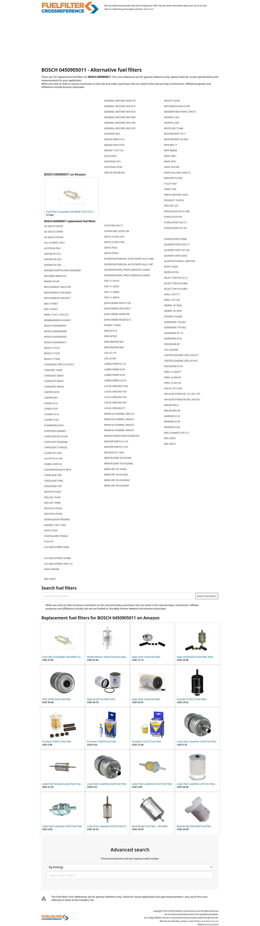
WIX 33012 (170, 443)
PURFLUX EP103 (173, 216)
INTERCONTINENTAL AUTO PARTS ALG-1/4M (129, 258)
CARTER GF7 (51, 397)
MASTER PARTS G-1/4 (116, 441)
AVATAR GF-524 (52, 259)
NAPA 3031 (170, 161)
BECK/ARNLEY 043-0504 (57, 292)
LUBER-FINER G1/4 (114, 369)
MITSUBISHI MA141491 (177, 106)
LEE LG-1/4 (110, 352)
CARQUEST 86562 (54, 386)
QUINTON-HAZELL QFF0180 (179, 261)
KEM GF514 (110, 330)
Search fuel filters (206, 596)
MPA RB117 (170, 145)
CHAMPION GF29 (54, 425)
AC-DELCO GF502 (53, 237)
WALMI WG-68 (172, 410)
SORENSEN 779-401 (175, 322)
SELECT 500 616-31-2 (175, 277)
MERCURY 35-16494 (115, 469)
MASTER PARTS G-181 (116, 446)
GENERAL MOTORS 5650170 (120, 100)
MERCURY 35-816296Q (117, 480)
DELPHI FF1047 (52, 491)
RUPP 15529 (171, 266)
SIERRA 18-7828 (173, 305)
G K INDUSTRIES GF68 (56, 547)
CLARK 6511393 (53, 453)
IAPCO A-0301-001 (114, 236)
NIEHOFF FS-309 (173, 178)
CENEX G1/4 (51, 403)
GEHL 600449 (51, 569)
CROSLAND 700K (53, 480)
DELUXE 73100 (52, 497)
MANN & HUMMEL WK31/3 (119, 413)
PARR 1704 (170, 189)
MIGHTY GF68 (172, 100)
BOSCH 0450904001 (55, 325)
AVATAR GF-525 (52, 264)
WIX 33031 (50, 578)
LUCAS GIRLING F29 (115, 391)
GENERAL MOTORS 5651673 (120, 106)
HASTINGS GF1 (112, 161)
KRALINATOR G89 (114, 347)
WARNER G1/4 (172, 416)
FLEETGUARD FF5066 (56, 536)
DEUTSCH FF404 (53, 513)
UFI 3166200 (171, 349)
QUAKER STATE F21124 (176, 250)
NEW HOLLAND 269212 (177, 172)
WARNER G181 (172, 421)
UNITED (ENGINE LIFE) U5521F (181, 355)
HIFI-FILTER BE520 (114, 172)
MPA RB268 (170, 150)
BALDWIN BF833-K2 (55, 275)
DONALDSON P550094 (57, 519)
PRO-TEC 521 (171, 205)
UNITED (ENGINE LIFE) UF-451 (181, 360)
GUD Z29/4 (110, 156)
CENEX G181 (51, 408)
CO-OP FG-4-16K (53, 458)
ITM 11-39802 (112, 292)
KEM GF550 (110, 336)
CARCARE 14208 (53, 370)
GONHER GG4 (112, 133)
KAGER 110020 (112, 325)
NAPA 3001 (170, 156)
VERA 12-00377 (172, 371)
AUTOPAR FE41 (52, 248)
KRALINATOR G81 (114, 341)
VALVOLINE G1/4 (173, 366)
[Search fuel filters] (118, 596)
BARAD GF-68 (51, 281)
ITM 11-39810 (112, 297)
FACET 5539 (50, 530)
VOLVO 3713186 (173, 388)
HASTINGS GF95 (113, 167)
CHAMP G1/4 (51, 414)
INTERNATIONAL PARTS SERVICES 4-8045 (127, 275)
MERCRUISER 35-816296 (117, 457)
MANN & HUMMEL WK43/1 (119, 430)
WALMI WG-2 (171, 405)
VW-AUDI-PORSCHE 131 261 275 (182, 393)
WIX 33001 (170, 438)
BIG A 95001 (51, 303)
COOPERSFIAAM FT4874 (57, 469)
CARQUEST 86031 (54, 381)
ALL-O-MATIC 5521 (54, 242)
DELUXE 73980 (52, 502)
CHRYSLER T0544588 (55, 442)
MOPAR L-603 (171, 122)
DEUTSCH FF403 (53, 508)
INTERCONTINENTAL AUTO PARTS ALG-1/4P (128, 264)
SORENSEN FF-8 (173, 338)
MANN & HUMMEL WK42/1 (119, 419)
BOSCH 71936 (52, 359)
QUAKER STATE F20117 (176, 244)
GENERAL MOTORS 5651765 (120, 122)
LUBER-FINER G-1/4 (115, 363)
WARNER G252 (172, 427)
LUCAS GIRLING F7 (114, 408)
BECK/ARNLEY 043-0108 (57, 287)
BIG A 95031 (51, 309)
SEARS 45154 (171, 272)
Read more (149, 9)
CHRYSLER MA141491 (56, 436)
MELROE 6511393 (114, 452)
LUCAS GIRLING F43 (115, 397)
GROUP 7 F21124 (113, 150)
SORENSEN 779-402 (175, 327)
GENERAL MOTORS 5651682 (120, 117)
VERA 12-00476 (172, 377)
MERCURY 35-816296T (116, 485)
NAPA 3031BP (171, 167)
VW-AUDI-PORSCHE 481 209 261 (182, 399)
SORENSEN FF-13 (173, 333)
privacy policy (212, 924)
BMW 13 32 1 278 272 (56, 314)
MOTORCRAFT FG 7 (174, 133)
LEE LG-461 (110, 358)
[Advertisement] (130, 40)
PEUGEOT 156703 (174, 200)
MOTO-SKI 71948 (173, 128)
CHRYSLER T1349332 (55, 447)
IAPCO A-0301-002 (114, 242)
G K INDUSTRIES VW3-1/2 (58, 563)
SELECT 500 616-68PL (176, 288)
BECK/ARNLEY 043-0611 (57, 298)
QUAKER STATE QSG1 (176, 255)
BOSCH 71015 (52, 347)
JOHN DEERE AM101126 (117, 303)
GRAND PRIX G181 (114, 145)
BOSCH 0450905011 (55, 342)
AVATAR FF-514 (52, 253)
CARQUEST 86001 (54, 375)
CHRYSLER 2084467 (55, 431)
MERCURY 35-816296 (116, 474)
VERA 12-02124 (172, 382)
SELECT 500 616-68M (175, 283)
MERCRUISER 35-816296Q (118, 463)
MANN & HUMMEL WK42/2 (119, 424)
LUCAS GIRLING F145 (116, 386)
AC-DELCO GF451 (53, 226)
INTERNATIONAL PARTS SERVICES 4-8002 (127, 269)
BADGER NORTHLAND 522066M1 (62, 270)
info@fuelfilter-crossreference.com (203, 921)
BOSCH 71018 (52, 353)
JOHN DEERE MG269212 (117, 319)
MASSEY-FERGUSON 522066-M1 (122, 435)
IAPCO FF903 (111, 253)
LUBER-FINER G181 (114, 374)
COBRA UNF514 (53, 464)
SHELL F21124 (172, 299)
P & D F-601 (170, 183)
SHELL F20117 (172, 294)
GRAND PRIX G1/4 (114, 139)
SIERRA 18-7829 (173, 310)
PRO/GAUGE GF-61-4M (176, 211)
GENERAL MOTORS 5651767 (120, 128)
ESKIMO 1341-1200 (55, 525)
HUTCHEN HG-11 (113, 225)
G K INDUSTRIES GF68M (57, 558)
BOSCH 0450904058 (55, 331)
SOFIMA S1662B (173, 316)
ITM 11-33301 (112, 286)
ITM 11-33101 (112, 280)
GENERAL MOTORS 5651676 (120, 111)
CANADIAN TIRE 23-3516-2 (59, 364)
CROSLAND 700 (53, 475)
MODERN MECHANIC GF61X (180, 111)
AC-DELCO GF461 (53, 231)
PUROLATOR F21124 (175, 228)
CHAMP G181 (51, 419)
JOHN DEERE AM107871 (117, 308)
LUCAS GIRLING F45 (115, 402)
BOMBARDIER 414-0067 (57, 320)
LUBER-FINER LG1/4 (115, 380)
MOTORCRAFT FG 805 (176, 139)
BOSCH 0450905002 (55, 336)
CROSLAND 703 (53, 486)
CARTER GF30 (51, 392)
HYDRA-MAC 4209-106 (116, 231)
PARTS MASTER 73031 (176, 194)
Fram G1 (49, 541)
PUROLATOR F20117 (175, 222)
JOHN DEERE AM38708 (116, 314)
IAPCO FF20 (110, 247)
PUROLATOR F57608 (175, 239)
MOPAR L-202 (171, 117)
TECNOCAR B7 (172, 344)
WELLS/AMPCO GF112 (176, 432)
